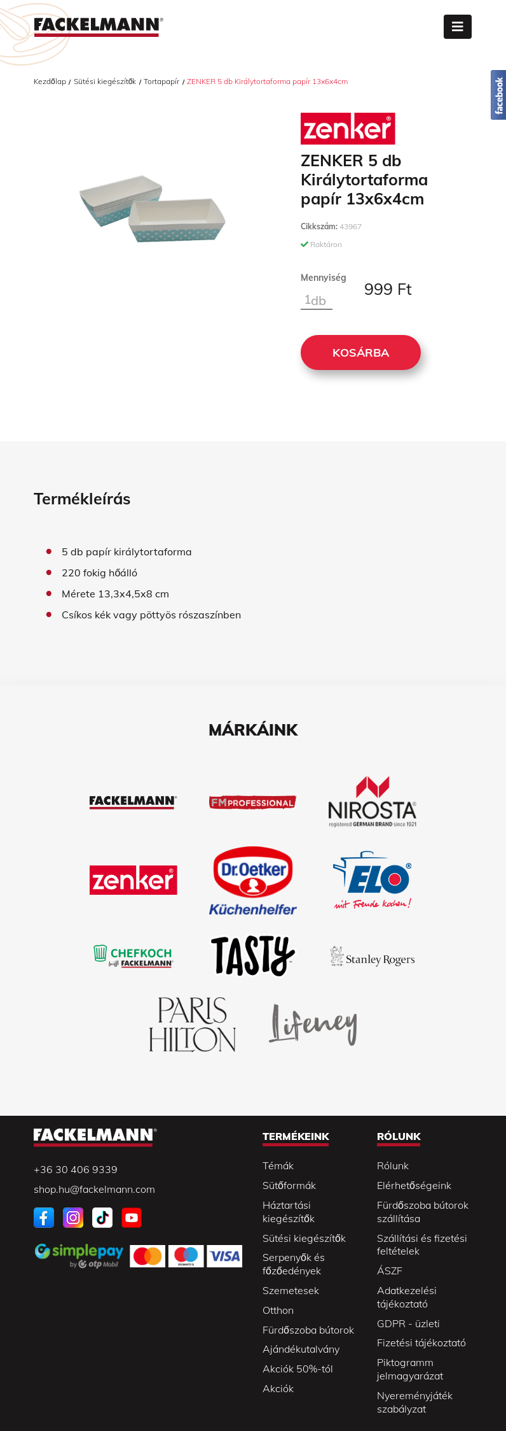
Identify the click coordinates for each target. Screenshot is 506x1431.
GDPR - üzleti (408, 1323)
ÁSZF (389, 1270)
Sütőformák (289, 1185)
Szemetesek (291, 1290)
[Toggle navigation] (458, 27)
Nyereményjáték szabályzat (415, 1402)
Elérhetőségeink (414, 1185)
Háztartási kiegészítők (289, 1212)
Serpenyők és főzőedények (294, 1264)
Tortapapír (161, 81)
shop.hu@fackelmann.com (94, 1189)
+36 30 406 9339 (76, 1169)
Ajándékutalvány (301, 1348)
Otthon (278, 1310)
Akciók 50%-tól (298, 1368)
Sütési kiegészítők (105, 81)
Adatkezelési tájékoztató (407, 1297)
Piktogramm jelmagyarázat (410, 1369)
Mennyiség (323, 277)
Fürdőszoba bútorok (308, 1329)
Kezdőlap (50, 81)
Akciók (278, 1388)
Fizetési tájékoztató (421, 1342)
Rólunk (393, 1165)
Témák (278, 1165)
